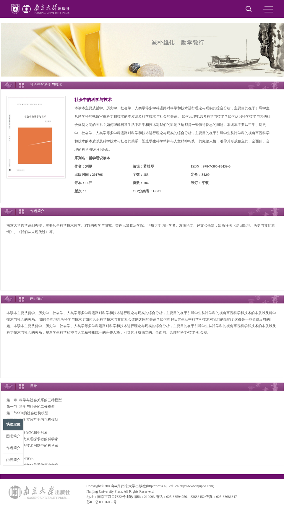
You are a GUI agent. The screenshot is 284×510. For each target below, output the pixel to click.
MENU (268, 9)
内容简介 (13, 460)
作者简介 (13, 448)
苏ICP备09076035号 (102, 502)
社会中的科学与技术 (93, 100)
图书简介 (13, 436)
